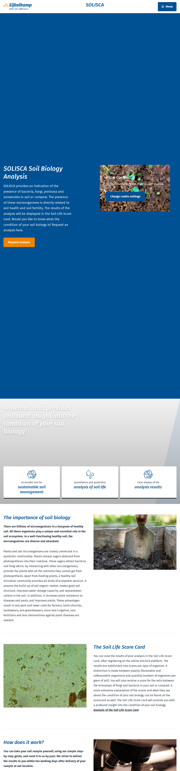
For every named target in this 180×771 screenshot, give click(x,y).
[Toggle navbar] (167, 6)
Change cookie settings (125, 196)
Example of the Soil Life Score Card (116, 710)
